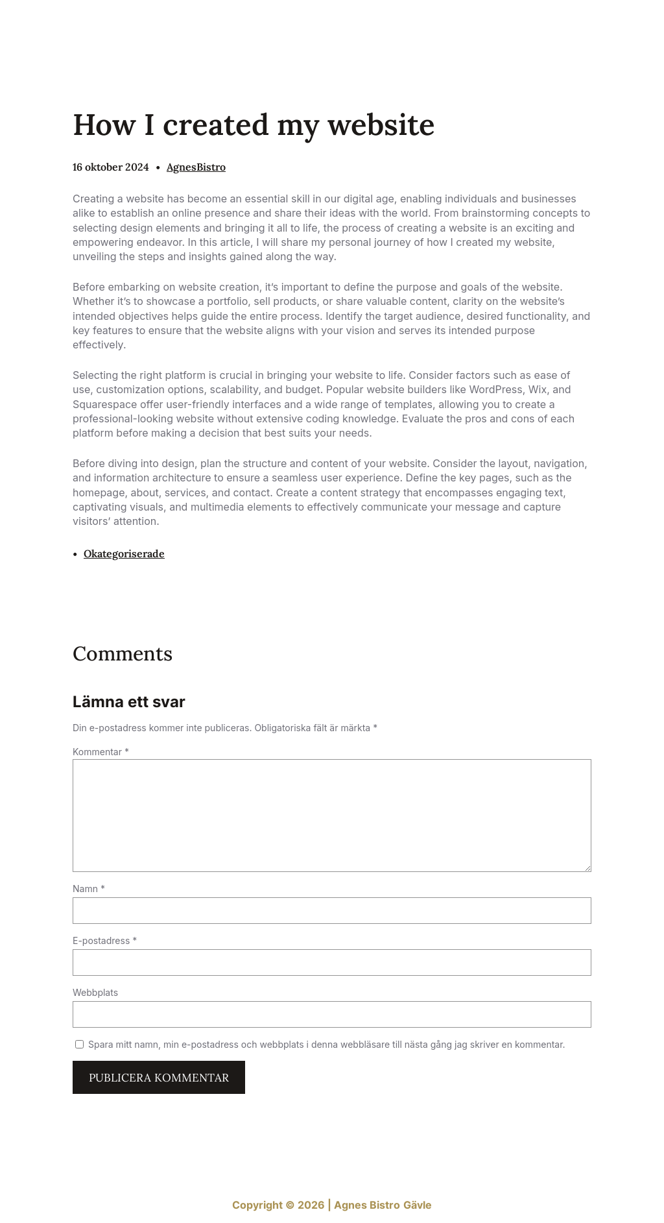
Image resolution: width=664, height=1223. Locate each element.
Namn (89, 888)
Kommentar (101, 751)
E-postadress (105, 940)
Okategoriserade (124, 553)
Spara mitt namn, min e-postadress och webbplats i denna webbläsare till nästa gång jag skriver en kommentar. (326, 1044)
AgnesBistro (196, 166)
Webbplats (95, 992)
